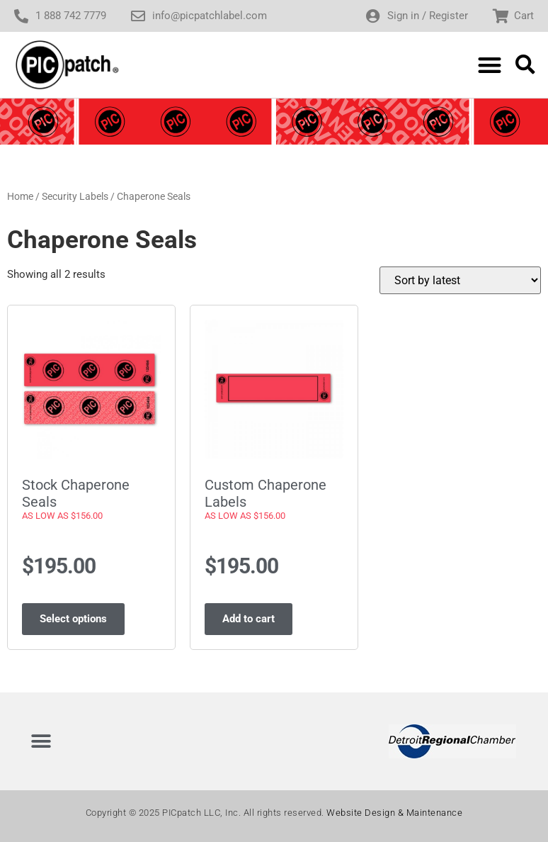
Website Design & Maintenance (394, 812)
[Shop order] (460, 280)
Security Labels (75, 196)
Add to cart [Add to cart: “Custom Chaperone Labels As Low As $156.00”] (248, 618)
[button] (489, 65)
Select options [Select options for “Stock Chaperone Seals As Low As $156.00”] (73, 618)
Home (20, 196)
